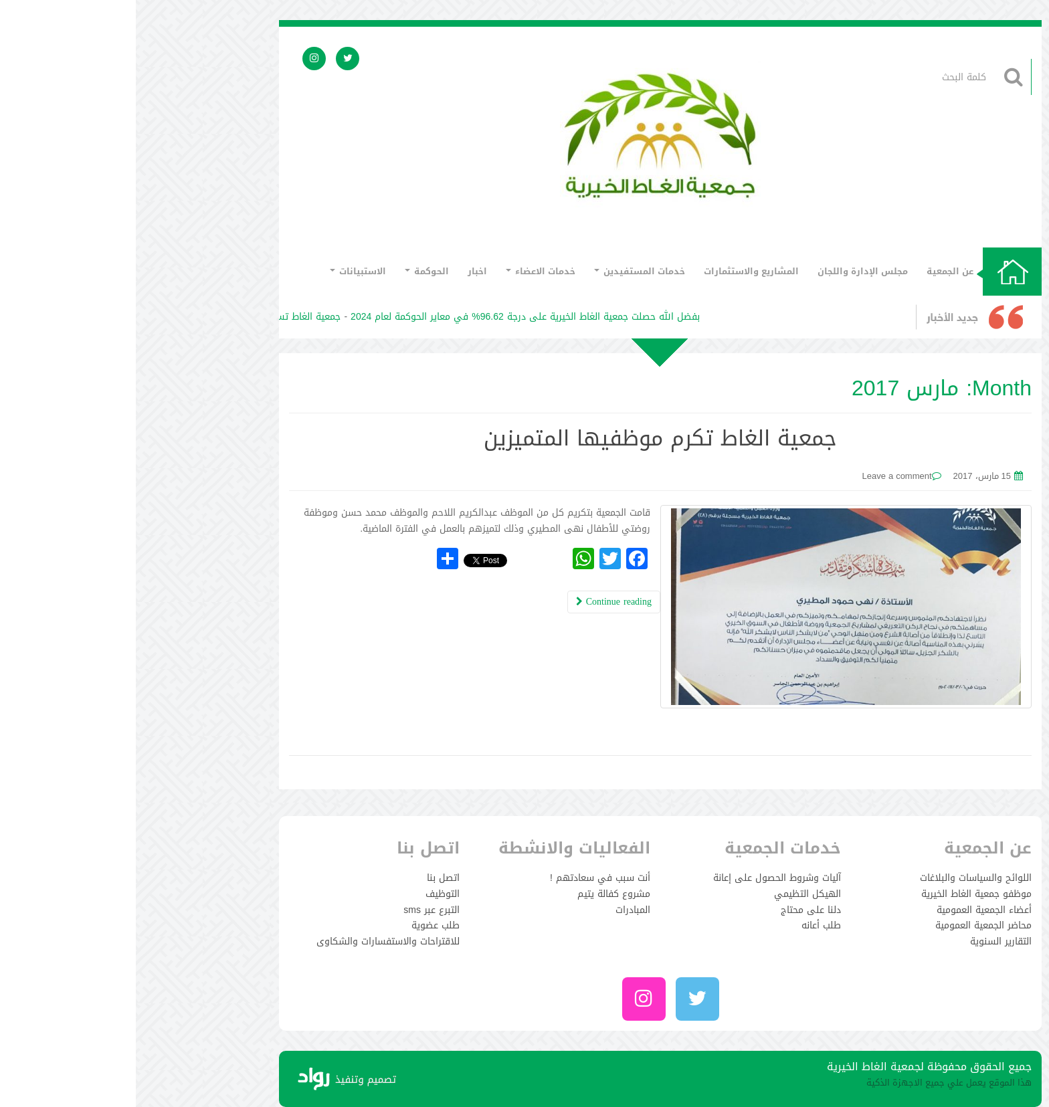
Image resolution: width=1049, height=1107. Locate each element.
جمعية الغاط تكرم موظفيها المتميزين (524, 438)
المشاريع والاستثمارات (615, 271)
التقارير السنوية (865, 941)
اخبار (341, 271)
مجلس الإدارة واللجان (727, 271)
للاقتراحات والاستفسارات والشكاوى (252, 941)
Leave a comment (760, 476)
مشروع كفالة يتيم (478, 894)
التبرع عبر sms (296, 910)
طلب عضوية (300, 925)
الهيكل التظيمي (671, 894)
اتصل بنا (307, 878)
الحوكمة (291, 271)
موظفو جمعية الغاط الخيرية (840, 894)
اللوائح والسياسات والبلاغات (840, 878)
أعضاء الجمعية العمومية (848, 910)
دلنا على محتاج (675, 910)
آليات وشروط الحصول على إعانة (641, 878)
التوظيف (307, 894)
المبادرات (497, 910)
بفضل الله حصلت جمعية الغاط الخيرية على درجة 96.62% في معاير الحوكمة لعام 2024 (385, 317)
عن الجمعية (814, 271)
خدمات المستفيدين (503, 271)
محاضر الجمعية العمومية (847, 925)
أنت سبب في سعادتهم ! (464, 878)
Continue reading (478, 602)
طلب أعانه (685, 925)
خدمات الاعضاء (405, 271)
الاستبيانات (222, 271)
